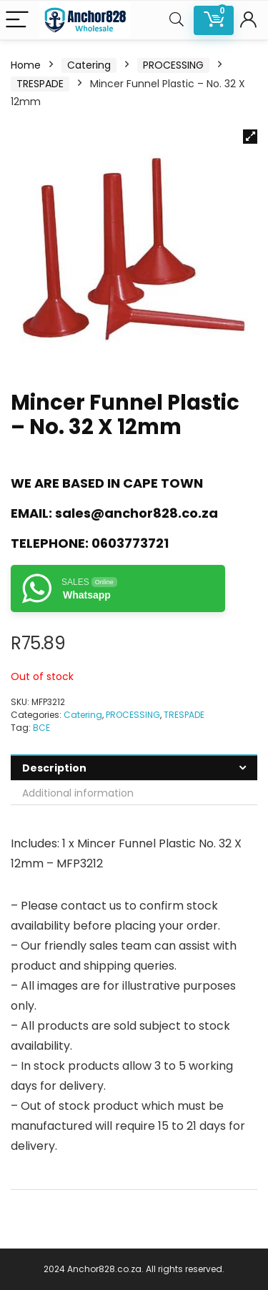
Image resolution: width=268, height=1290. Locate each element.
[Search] (176, 20)
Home (26, 65)
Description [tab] (54, 768)
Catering (89, 65)
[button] (250, 136)
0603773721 (130, 543)
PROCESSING (173, 65)
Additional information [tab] (78, 793)
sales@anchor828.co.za (136, 513)
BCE (41, 728)
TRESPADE (40, 84)
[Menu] (17, 20)
